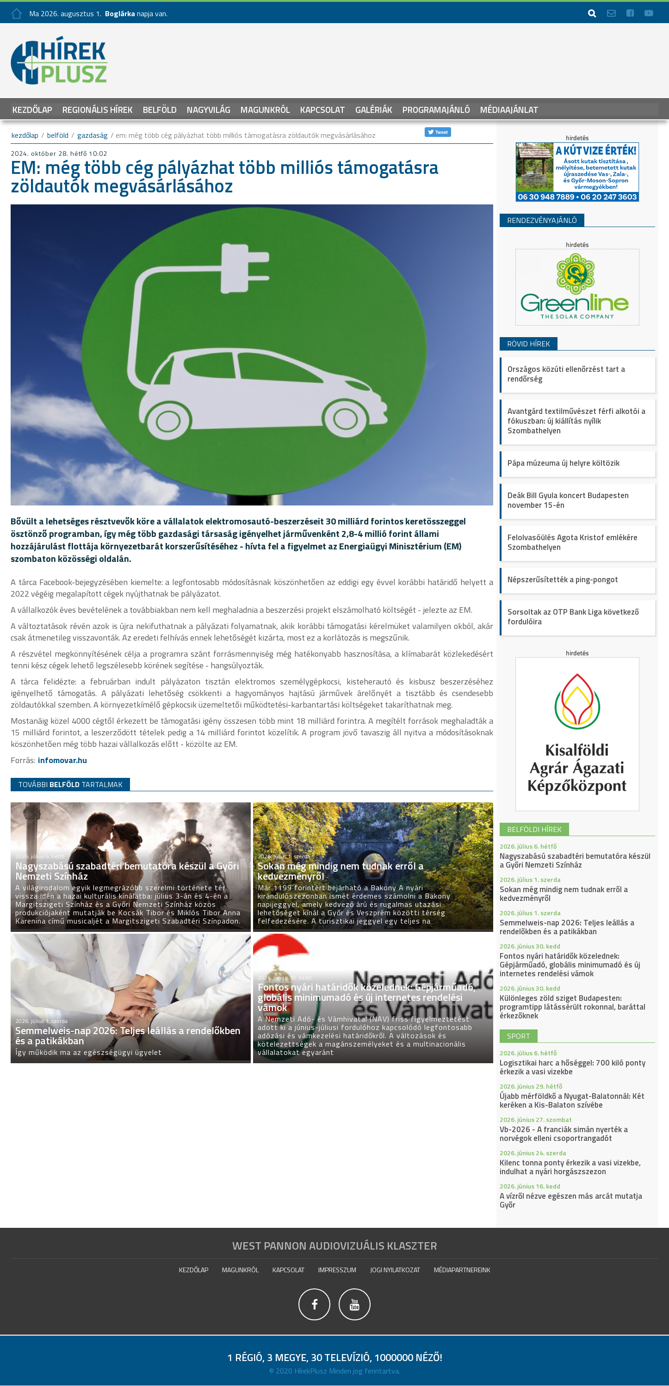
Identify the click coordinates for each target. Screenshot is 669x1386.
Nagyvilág (208, 109)
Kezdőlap (32, 109)
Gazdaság (92, 135)
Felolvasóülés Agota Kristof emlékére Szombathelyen (573, 542)
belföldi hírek (534, 829)
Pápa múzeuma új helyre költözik (563, 463)
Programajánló (436, 109)
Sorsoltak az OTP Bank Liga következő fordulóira (573, 617)
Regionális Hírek (97, 109)
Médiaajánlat (509, 109)
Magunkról (265, 109)
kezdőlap (25, 135)
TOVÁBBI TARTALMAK (70, 783)
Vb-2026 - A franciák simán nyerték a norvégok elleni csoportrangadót (564, 1133)
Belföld (160, 109)
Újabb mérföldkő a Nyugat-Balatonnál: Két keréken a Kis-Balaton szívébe (572, 1100)
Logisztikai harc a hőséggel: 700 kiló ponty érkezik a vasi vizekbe (572, 1067)
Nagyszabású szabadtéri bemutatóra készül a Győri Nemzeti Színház (575, 860)
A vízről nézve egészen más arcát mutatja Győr (571, 1200)
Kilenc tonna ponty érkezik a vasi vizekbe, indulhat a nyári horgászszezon (570, 1167)
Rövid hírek (528, 343)
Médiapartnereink (462, 1270)
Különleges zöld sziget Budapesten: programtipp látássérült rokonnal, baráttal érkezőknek (572, 1007)
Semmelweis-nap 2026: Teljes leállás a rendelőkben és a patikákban (567, 927)
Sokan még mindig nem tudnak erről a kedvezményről (564, 893)
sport (518, 1035)
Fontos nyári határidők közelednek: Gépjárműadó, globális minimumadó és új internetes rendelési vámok (570, 964)
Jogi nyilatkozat (395, 1270)
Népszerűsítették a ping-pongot (563, 579)
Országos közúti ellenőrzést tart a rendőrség (566, 374)
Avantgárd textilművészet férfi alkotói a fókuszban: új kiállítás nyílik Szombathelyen (576, 421)
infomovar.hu (62, 760)
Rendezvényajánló (542, 220)
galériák (373, 109)
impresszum (337, 1270)
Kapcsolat (322, 109)
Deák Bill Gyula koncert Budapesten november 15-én (568, 500)
